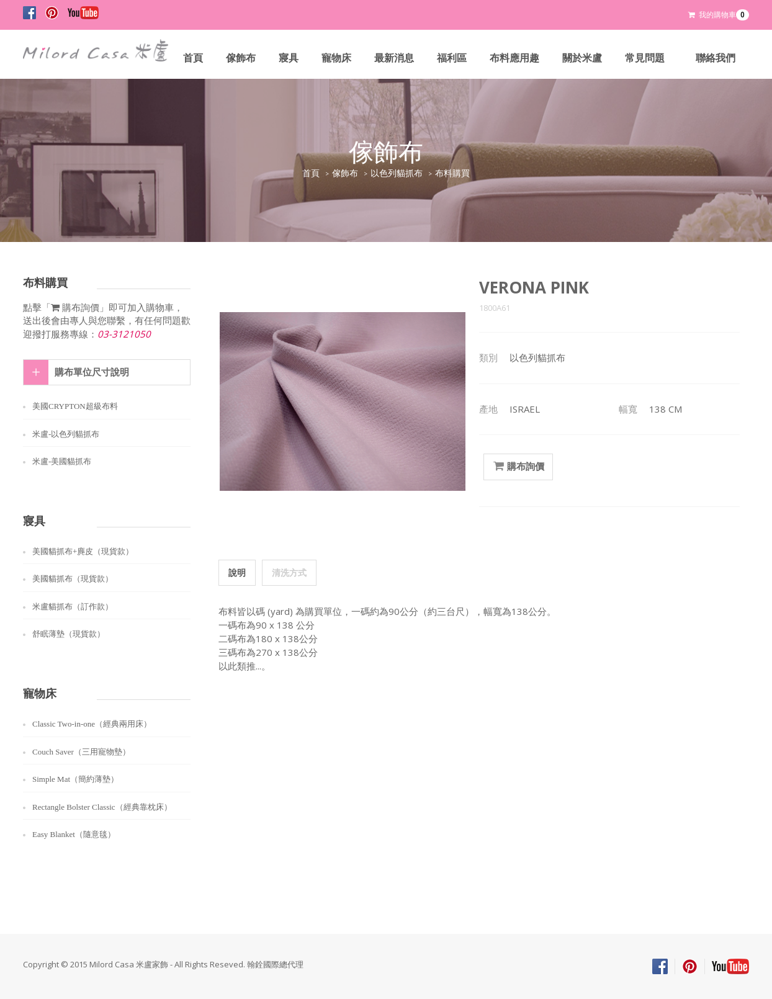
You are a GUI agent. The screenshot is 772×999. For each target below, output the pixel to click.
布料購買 (452, 173)
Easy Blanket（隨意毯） (73, 834)
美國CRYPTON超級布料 (75, 406)
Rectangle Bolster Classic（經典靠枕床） (102, 807)
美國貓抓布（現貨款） (72, 578)
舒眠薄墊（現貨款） (68, 633)
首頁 (193, 58)
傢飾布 (241, 58)
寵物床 (336, 58)
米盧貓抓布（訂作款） (72, 606)
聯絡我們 (715, 58)
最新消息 (394, 58)
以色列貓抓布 (396, 173)
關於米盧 (582, 58)
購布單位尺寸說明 (92, 372)
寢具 (288, 58)
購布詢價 (518, 466)
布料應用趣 (514, 58)
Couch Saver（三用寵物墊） (81, 751)
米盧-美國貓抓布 (61, 461)
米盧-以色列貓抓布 (65, 434)
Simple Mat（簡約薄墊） (75, 779)
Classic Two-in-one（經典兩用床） (91, 723)
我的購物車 (718, 14)
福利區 (452, 58)
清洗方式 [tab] (289, 572)
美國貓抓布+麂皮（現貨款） (82, 551)
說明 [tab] (237, 572)
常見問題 (645, 58)
